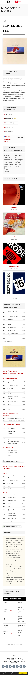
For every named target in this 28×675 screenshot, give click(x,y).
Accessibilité (14, 662)
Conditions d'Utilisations (7, 661)
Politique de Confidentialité (19, 661)
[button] (1, 1)
